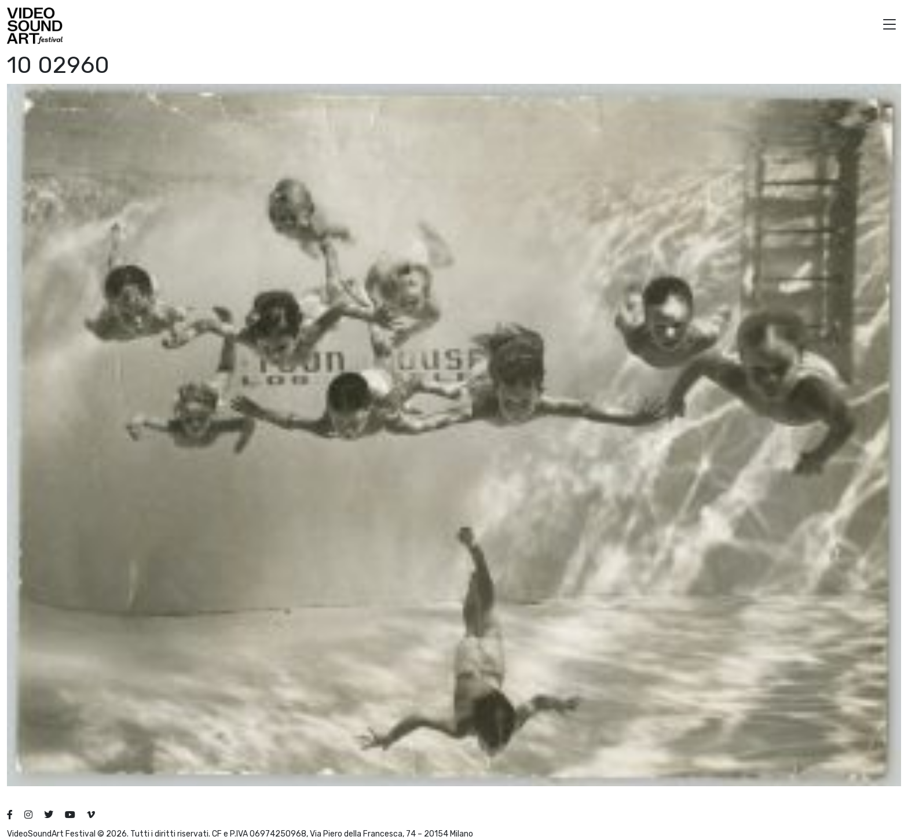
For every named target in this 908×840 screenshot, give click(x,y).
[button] (889, 26)
